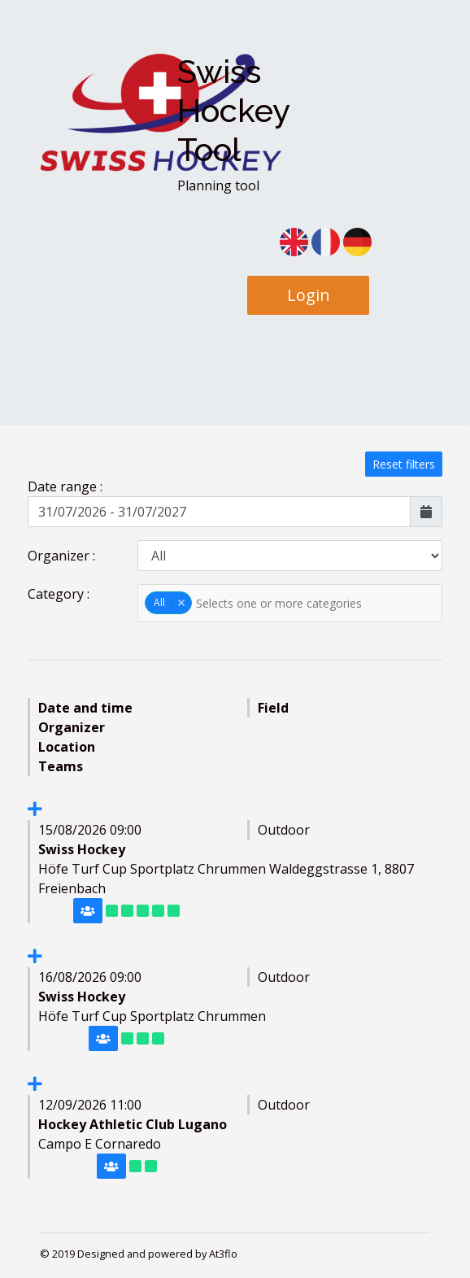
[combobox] (289, 603)
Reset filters (403, 464)
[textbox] (290, 603)
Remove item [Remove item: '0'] (181, 602)
